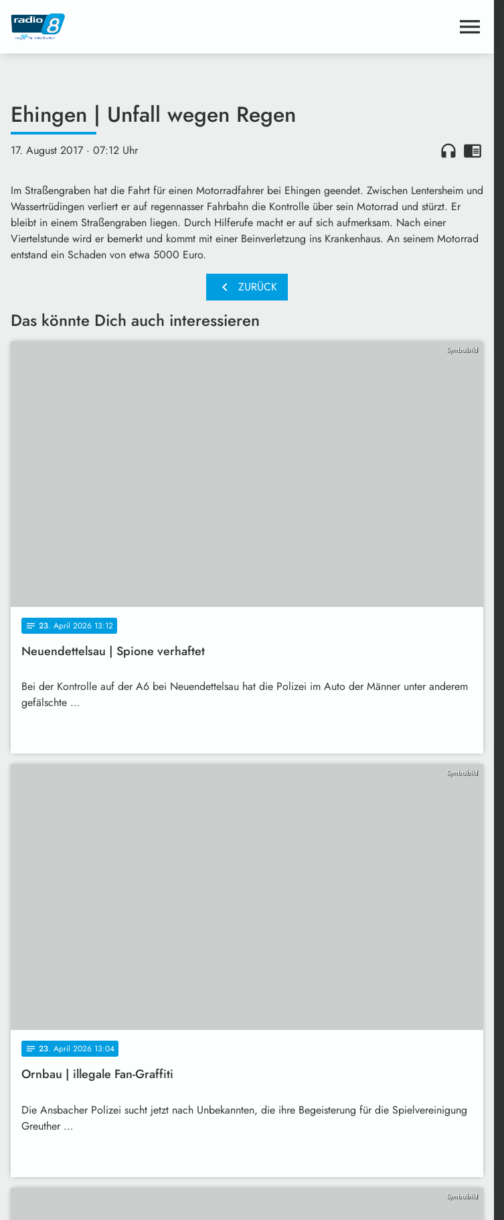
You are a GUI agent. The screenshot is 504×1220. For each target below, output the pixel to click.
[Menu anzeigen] (469, 26)
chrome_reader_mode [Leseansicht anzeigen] (472, 150)
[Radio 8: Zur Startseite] (129, 26)
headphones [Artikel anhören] (448, 150)
